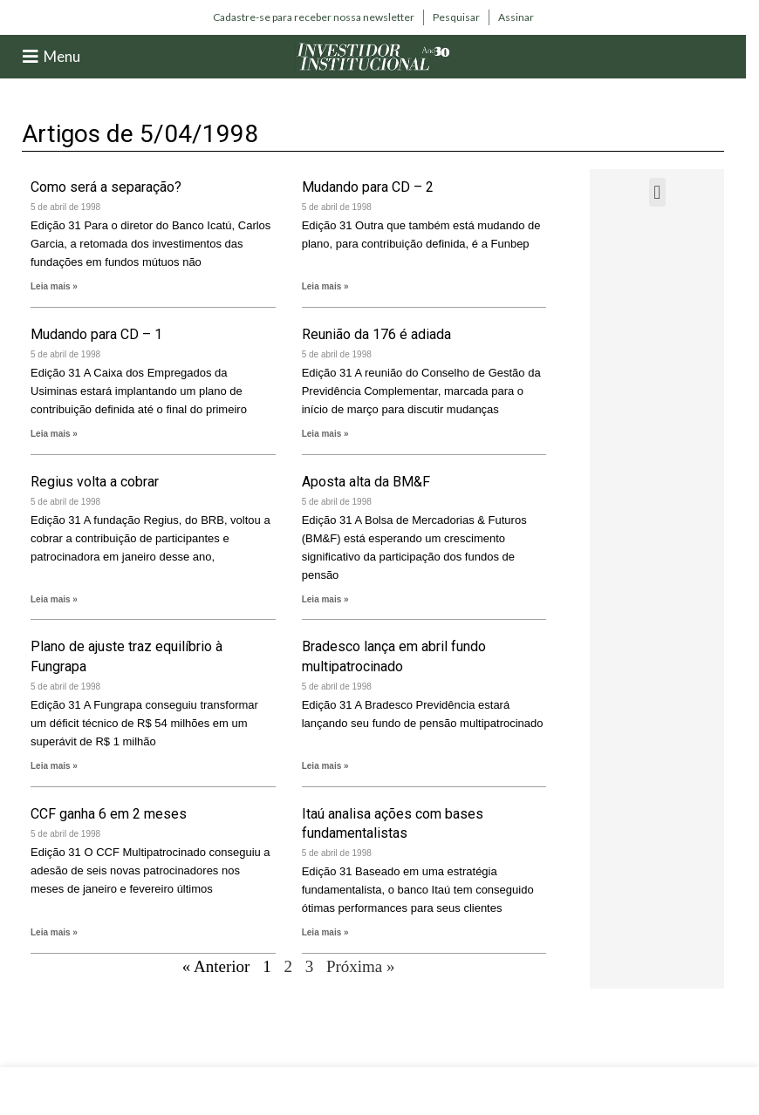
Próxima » (360, 966)
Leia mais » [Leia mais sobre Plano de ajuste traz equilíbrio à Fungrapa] (54, 766)
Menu (62, 56)
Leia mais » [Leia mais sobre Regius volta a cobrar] (54, 599)
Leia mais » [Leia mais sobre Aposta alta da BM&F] (325, 599)
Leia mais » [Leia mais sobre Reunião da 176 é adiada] (325, 434)
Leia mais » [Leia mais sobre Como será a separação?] (54, 286)
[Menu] (30, 56)
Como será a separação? (106, 187)
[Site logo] (373, 55)
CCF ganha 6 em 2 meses (109, 814)
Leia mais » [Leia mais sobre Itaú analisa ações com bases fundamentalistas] (325, 932)
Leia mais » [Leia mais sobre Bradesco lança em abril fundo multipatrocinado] (325, 766)
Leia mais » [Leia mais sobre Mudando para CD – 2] (325, 286)
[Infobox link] (313, 17)
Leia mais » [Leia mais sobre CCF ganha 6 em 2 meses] (54, 932)
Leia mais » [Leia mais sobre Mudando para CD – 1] (54, 434)
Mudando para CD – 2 (368, 187)
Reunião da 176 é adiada (376, 334)
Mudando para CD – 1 (96, 334)
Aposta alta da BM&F (366, 481)
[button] (657, 192)
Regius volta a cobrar (95, 481)
